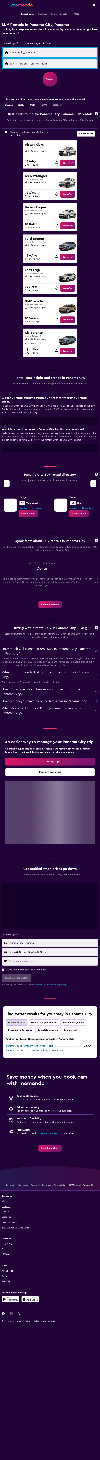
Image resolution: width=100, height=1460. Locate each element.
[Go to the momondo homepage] (22, 5)
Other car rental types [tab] (20, 1030)
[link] (67, 163)
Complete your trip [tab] (48, 1030)
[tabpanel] (50, 425)
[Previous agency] (7, 483)
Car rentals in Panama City (53, 1185)
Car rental (9, 1185)
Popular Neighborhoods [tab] (44, 1022)
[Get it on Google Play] (10, 1299)
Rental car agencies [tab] (73, 1022)
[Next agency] (93, 483)
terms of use (43, 985)
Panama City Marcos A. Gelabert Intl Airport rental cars (34, 1050)
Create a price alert (48, 1133)
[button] (5, 5)
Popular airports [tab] (16, 1022)
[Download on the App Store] (30, 1299)
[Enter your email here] (52, 961)
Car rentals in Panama (28, 1185)
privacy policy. (60, 985)
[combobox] (12, 43)
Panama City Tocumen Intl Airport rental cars (29, 1046)
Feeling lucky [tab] (71, 1030)
